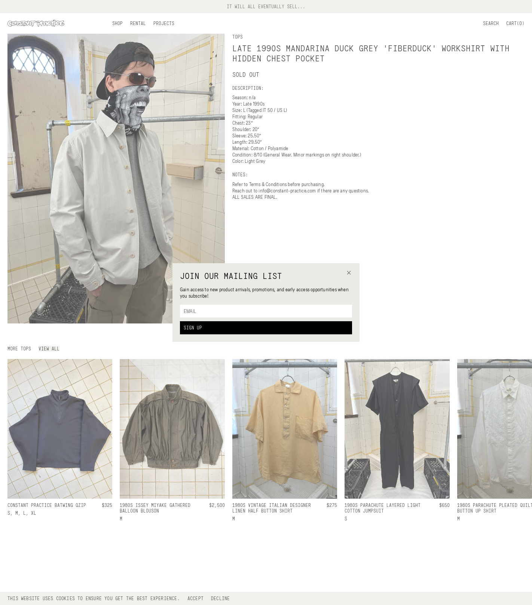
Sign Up (193, 328)
